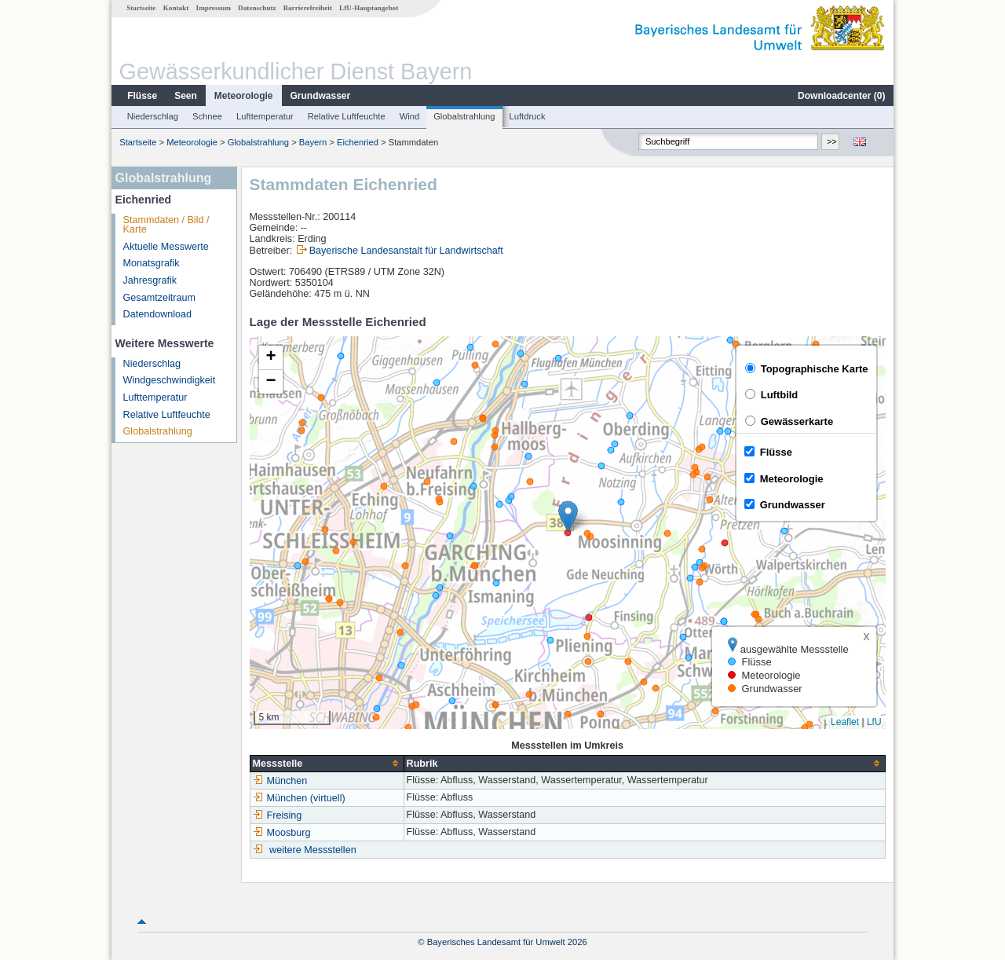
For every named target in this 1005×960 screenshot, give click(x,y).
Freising (277, 815)
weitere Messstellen (312, 850)
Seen (185, 95)
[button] (568, 516)
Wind (410, 116)
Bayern (313, 142)
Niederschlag (152, 116)
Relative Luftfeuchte (347, 116)
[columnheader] (327, 763)
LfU (874, 721)
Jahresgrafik (150, 280)
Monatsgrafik (151, 263)
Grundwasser (321, 95)
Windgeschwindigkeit (169, 380)
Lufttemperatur (265, 116)
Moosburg (282, 832)
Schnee (207, 116)
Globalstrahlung (464, 116)
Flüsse (142, 95)
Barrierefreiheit (307, 8)
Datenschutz (257, 8)
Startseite (140, 8)
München (280, 780)
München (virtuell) (299, 798)
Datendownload (157, 314)
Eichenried (357, 142)
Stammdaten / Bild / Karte (166, 225)
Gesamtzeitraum (159, 297)
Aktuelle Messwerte (166, 246)
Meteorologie (243, 95)
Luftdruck (528, 116)
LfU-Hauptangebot (368, 8)
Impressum (213, 8)
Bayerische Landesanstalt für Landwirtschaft (406, 250)
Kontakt (176, 8)
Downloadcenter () (841, 95)
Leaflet (845, 721)
